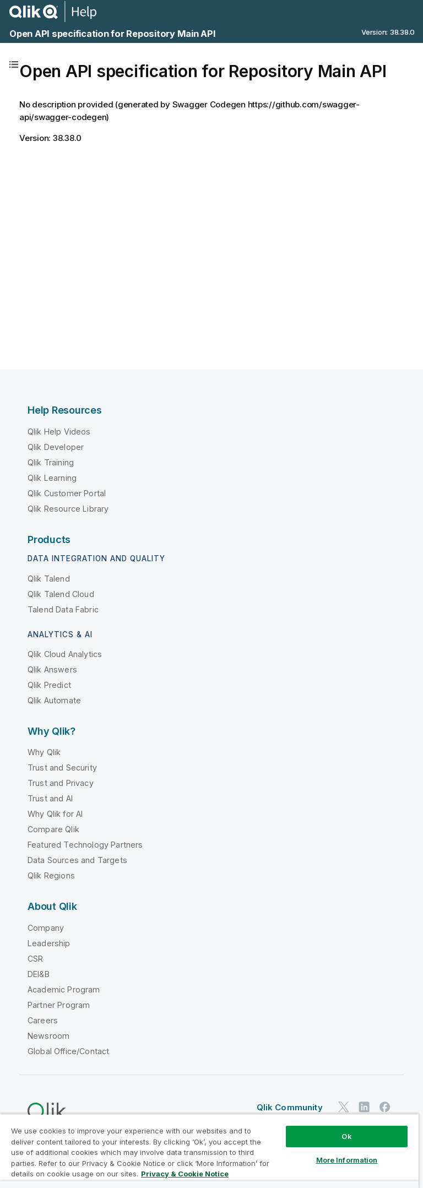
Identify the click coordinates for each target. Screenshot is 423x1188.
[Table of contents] (14, 64)
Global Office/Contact (68, 1051)
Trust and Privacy (61, 783)
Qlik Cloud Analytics (65, 654)
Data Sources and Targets (77, 860)
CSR (35, 958)
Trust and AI (50, 798)
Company (46, 927)
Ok (346, 1136)
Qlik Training (51, 462)
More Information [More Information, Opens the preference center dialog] (347, 1160)
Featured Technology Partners (85, 844)
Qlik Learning (52, 477)
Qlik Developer (56, 447)
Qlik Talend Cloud (61, 594)
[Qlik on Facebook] (385, 1107)
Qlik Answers (52, 669)
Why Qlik (44, 752)
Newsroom (48, 1035)
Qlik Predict (49, 685)
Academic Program (64, 989)
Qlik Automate (54, 700)
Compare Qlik (53, 829)
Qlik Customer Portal (67, 493)
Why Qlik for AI (55, 813)
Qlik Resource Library (68, 508)
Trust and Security (62, 767)
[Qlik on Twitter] (343, 1107)
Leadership (49, 943)
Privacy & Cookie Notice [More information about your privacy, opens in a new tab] (185, 1173)
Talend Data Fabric (63, 609)
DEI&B (39, 974)
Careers (43, 1020)
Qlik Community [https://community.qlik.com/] (290, 1107)
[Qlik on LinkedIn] (364, 1107)
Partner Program (59, 1005)
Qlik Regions (51, 875)
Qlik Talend (49, 578)
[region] (209, 1151)
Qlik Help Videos (59, 431)
